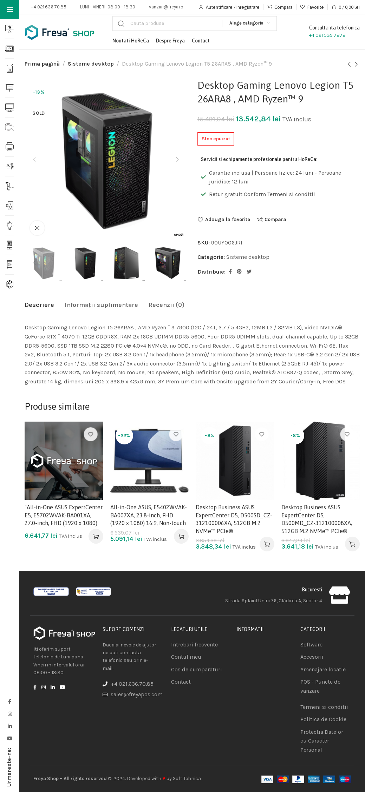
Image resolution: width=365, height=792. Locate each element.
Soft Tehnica (187, 778)
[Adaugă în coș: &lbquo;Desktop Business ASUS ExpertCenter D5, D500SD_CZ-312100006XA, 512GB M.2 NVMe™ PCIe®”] (267, 544)
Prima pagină (42, 63)
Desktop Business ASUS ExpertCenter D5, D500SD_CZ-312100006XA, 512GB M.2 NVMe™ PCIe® (234, 519)
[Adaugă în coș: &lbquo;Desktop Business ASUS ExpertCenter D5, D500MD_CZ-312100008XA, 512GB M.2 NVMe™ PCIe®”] (352, 544)
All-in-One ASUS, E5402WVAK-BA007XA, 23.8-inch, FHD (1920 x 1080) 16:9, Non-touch (148, 515)
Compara (275, 219)
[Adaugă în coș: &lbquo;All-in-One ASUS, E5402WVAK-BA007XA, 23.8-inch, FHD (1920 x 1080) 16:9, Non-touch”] (181, 536)
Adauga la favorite (227, 219)
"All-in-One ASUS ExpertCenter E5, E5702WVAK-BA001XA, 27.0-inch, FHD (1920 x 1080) (64, 515)
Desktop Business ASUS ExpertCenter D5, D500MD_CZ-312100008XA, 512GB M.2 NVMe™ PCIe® (316, 519)
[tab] (39, 305)
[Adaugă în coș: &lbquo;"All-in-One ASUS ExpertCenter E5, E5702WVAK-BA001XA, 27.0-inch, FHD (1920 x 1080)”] (96, 536)
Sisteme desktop (91, 63)
